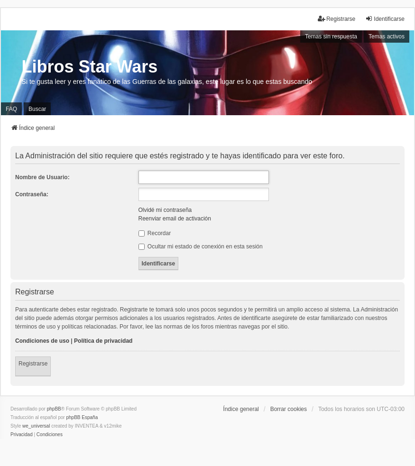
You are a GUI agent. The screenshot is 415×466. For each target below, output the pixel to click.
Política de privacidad (103, 341)
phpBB (54, 408)
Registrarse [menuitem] (336, 18)
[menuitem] (21, 434)
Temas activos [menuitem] (387, 36)
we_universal (36, 426)
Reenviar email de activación (174, 218)
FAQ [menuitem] (11, 109)
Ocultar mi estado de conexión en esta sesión (200, 246)
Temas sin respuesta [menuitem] (331, 36)
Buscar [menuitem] (37, 109)
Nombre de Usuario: (42, 177)
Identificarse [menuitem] (385, 18)
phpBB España (82, 417)
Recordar (154, 233)
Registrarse (32, 363)
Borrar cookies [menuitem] (288, 409)
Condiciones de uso (42, 341)
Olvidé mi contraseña (165, 210)
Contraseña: (31, 194)
